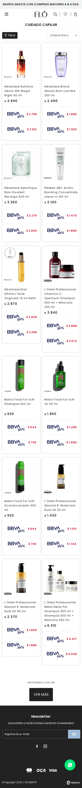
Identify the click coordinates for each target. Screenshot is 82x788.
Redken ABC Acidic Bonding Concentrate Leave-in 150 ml (61, 192)
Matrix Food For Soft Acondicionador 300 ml (20, 505)
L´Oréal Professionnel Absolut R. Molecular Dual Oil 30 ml (60, 505)
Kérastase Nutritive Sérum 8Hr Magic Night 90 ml (18, 91)
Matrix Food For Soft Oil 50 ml (59, 402)
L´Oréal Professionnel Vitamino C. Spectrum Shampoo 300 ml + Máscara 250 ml (60, 298)
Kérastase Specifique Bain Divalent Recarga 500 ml (20, 192)
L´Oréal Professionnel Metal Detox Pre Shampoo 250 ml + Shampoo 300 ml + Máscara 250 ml (60, 611)
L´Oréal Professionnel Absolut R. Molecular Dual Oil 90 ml (20, 607)
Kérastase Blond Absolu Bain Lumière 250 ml (59, 91)
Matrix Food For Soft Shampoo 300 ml (19, 402)
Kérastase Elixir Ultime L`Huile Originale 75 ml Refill (20, 294)
